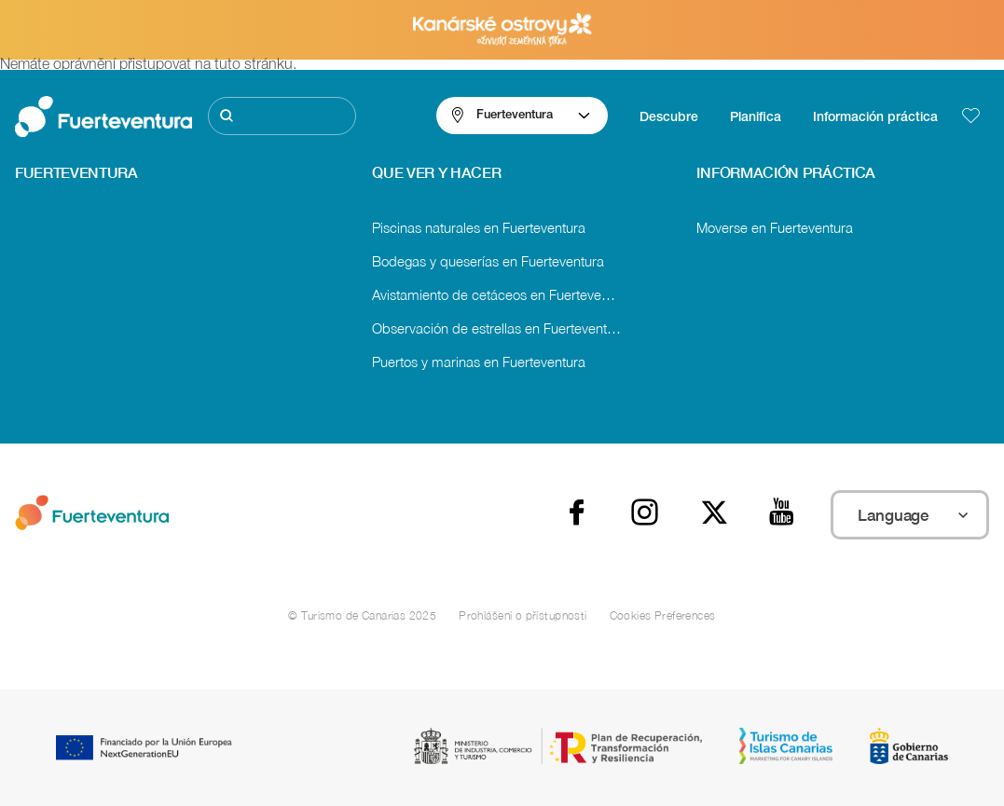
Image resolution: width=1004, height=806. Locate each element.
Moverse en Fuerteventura (774, 227)
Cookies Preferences (663, 615)
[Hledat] (282, 116)
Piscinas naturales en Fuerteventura (478, 227)
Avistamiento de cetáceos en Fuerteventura (502, 294)
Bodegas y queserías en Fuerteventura (488, 261)
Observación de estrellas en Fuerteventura (499, 328)
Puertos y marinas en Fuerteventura (478, 361)
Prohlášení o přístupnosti (522, 615)
